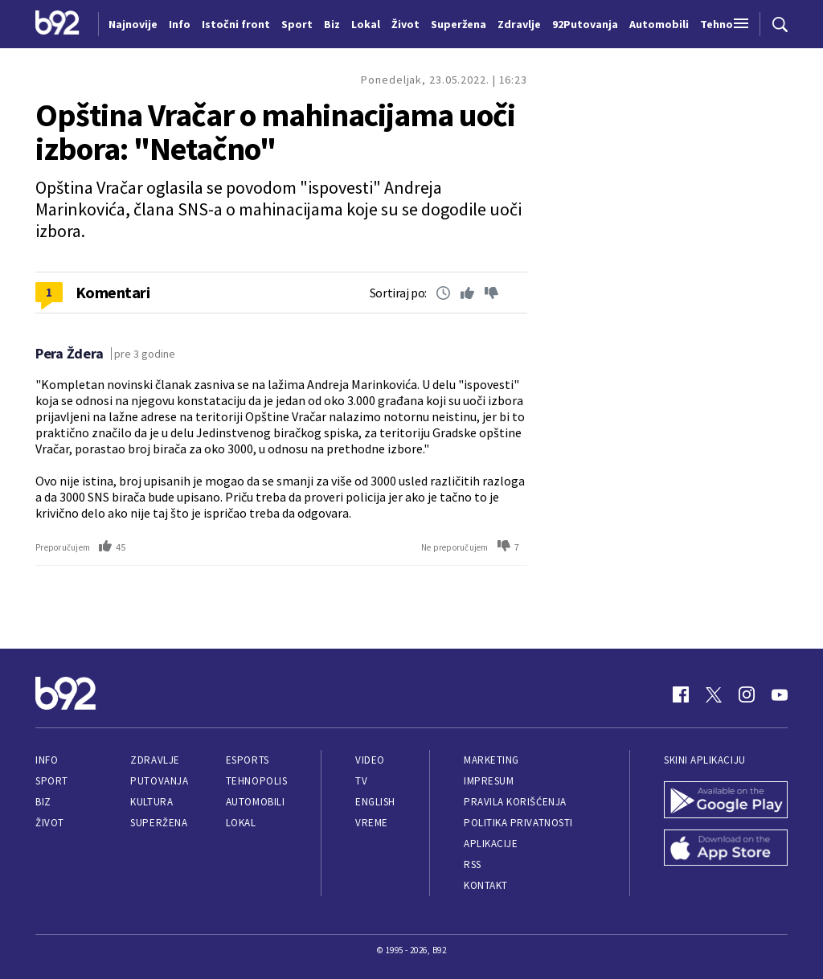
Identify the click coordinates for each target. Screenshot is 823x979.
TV (361, 781)
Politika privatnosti (518, 822)
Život (49, 822)
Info (46, 760)
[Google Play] (726, 801)
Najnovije (133, 24)
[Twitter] (714, 694)
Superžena (158, 822)
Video (370, 760)
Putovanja (159, 781)
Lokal (241, 822)
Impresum (489, 781)
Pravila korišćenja (515, 802)
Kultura (151, 802)
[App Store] (726, 849)
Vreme (371, 822)
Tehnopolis (256, 781)
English (375, 802)
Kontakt (486, 885)
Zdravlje (154, 760)
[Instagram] (747, 694)
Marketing (491, 760)
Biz (43, 802)
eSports (247, 760)
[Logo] (57, 24)
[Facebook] (681, 694)
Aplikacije (491, 843)
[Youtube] (780, 694)
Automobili (255, 802)
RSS (472, 864)
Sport (51, 781)
